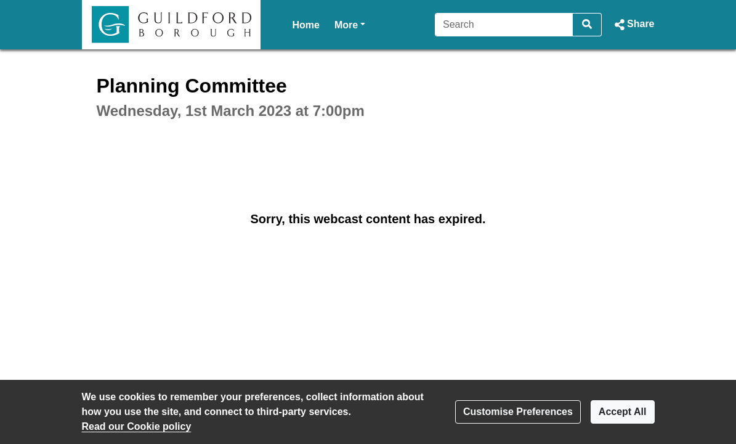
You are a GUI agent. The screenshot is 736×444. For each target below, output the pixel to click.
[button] (633, 25)
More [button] (349, 23)
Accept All (623, 411)
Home (306, 25)
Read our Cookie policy (137, 426)
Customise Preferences (518, 411)
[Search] (504, 24)
